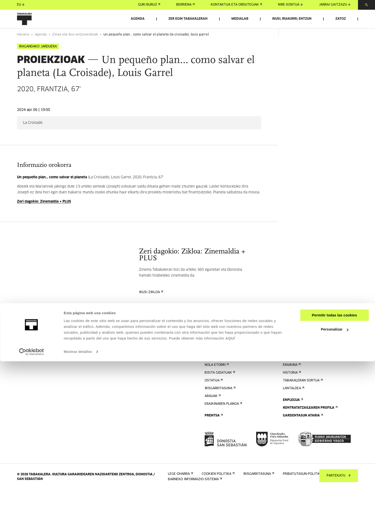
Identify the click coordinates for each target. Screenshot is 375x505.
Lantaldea (293, 402)
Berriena (185, 4)
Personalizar (334, 473)
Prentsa (213, 429)
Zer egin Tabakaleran (188, 18)
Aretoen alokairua (301, 343)
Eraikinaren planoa (223, 417)
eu (21, 4)
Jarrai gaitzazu (334, 4)
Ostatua (213, 394)
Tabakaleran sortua (302, 394)
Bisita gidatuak (219, 386)
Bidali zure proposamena (307, 351)
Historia (291, 386)
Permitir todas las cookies (334, 459)
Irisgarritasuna (220, 402)
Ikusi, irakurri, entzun (292, 18)
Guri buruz (149, 4)
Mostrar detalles (78, 495)
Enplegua (292, 413)
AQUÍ (230, 482)
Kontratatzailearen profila (310, 421)
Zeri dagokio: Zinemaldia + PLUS (44, 215)
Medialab (239, 18)
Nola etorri (216, 378)
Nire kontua (290, 4)
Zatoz (340, 18)
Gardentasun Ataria (302, 429)
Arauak (212, 409)
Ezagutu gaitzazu (300, 370)
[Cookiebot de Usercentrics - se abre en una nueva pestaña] (31, 495)
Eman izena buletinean (226, 343)
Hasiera (23, 48)
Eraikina (291, 378)
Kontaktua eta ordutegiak (236, 4)
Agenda (138, 18)
